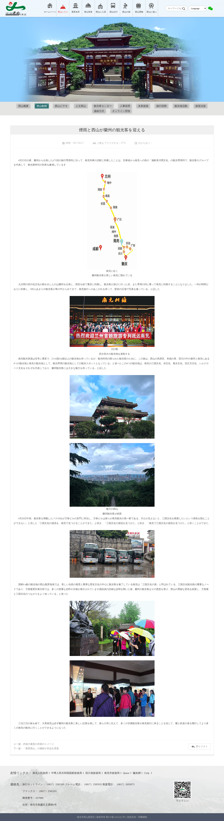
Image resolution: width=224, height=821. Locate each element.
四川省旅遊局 (93, 773)
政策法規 (200, 106)
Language (195, 8)
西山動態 (42, 106)
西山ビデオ (61, 106)
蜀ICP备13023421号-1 (116, 817)
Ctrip (147, 773)
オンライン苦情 (121, 111)
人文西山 (81, 106)
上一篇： (34, 744)
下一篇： (36, 748)
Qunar (126, 773)
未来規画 (143, 106)
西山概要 (23, 106)
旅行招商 (161, 106)
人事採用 (125, 106)
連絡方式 (99, 111)
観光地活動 (181, 106)
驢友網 (137, 773)
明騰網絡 (142, 817)
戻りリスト (199, 746)
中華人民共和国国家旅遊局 (66, 773)
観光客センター (103, 106)
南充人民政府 (40, 773)
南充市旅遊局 (112, 773)
